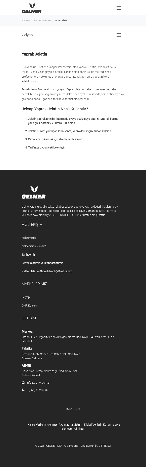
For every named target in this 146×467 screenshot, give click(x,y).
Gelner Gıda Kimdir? (34, 246)
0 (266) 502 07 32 (35, 390)
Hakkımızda (29, 237)
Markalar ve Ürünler (42, 20)
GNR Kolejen (29, 305)
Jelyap (26, 297)
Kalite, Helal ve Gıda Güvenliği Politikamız (47, 271)
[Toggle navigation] (119, 8)
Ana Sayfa (26, 20)
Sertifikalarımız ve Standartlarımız (42, 263)
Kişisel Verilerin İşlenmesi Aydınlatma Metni (54, 424)
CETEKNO (105, 445)
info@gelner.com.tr (36, 382)
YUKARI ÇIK (73, 408)
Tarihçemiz (28, 254)
